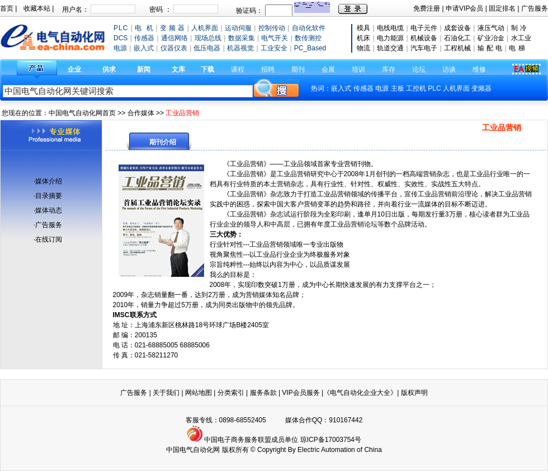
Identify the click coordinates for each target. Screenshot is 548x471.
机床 (363, 38)
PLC (434, 88)
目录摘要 (48, 196)
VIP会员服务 (300, 393)
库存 (388, 69)
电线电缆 (390, 28)
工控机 (417, 88)
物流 (363, 48)
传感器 (363, 88)
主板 (397, 88)
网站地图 (198, 393)
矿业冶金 (491, 38)
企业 (74, 69)
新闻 (143, 69)
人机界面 (456, 88)
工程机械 (457, 48)
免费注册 (426, 8)
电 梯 (517, 48)
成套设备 (457, 28)
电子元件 (423, 28)
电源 (382, 88)
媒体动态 (48, 210)
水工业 (521, 38)
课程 (237, 69)
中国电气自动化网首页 (82, 113)
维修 (479, 69)
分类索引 (231, 393)
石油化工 (457, 38)
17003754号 (343, 440)
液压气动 (491, 28)
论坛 (419, 69)
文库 (178, 69)
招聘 (268, 69)
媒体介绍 (48, 181)
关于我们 (167, 393)
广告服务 (534, 8)
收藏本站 (36, 8)
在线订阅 (48, 239)
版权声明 (414, 393)
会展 (328, 69)
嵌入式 (341, 88)
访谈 (449, 69)
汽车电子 (423, 48)
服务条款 (263, 393)
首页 (6, 8)
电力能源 (390, 38)
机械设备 (423, 38)
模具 (363, 28)
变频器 (481, 88)
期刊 (298, 69)
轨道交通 (390, 48)
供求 (109, 69)
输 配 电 (490, 48)
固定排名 (502, 8)
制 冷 (519, 28)
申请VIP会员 (464, 8)
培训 (358, 69)
